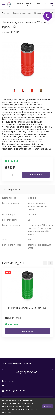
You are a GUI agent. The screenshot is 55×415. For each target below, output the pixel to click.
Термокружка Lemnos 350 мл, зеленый (25, 308)
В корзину (36, 174)
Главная (5, 13)
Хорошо (47, 406)
